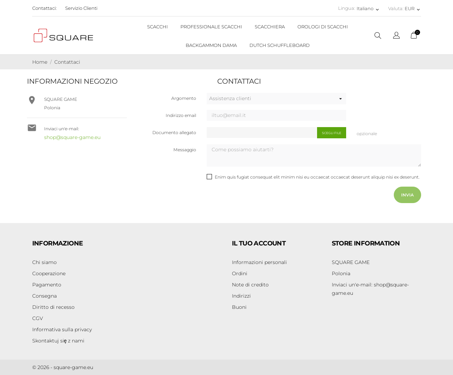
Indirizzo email (181, 115)
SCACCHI (157, 26)
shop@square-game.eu (72, 137)
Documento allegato (174, 132)
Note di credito (250, 285)
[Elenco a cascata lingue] (396, 36)
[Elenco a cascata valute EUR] (413, 8)
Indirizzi (241, 296)
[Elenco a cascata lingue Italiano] (368, 8)
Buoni (239, 307)
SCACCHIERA (270, 26)
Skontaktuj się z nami (58, 341)
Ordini (239, 273)
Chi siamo (44, 262)
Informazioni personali (259, 262)
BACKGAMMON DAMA (211, 45)
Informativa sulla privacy (62, 329)
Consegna (44, 296)
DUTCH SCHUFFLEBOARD (279, 45)
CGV (37, 318)
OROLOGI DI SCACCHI (322, 26)
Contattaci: (44, 8)
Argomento (183, 98)
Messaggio (184, 149)
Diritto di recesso (53, 307)
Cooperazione (49, 273)
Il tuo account (259, 243)
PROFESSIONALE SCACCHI (211, 26)
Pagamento (46, 285)
